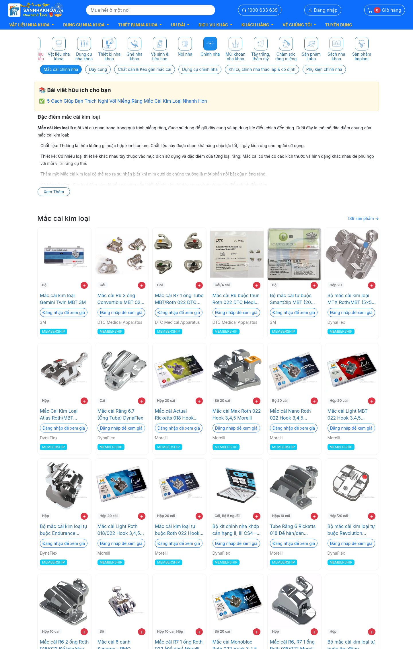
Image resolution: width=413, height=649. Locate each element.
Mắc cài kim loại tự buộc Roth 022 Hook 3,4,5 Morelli (177, 530)
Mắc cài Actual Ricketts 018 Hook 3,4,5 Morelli (174, 414)
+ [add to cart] (84, 285)
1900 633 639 (260, 10)
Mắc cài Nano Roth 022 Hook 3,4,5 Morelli (290, 414)
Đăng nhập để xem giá (63, 312)
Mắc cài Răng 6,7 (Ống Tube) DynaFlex (120, 414)
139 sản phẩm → (363, 218)
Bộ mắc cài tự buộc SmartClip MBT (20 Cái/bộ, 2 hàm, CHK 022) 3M (291, 299)
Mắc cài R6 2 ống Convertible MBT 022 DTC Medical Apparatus (120, 299)
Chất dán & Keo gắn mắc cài (144, 69)
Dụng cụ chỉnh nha (200, 69)
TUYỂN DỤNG (338, 24)
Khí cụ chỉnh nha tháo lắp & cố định (262, 69)
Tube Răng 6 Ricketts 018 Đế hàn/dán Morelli (292, 530)
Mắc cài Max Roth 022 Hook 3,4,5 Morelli (237, 414)
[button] (32, 25)
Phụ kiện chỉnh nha (324, 69)
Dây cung (98, 69)
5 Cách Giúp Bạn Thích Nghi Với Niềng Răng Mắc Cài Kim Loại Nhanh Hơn (127, 101)
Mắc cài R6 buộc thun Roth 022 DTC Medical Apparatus (237, 299)
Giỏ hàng (384, 10)
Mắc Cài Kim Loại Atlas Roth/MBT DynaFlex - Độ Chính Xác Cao (62, 414)
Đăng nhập (323, 10)
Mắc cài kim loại (63, 218)
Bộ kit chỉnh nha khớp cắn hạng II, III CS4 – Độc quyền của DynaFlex (236, 530)
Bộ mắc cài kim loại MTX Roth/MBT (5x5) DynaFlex (350, 299)
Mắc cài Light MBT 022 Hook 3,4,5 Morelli (348, 414)
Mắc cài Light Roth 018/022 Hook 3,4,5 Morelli (119, 530)
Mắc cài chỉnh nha (61, 69)
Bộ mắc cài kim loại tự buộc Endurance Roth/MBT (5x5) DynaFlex (63, 530)
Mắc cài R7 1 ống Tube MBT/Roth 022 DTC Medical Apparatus (179, 299)
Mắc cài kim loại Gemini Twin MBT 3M (63, 299)
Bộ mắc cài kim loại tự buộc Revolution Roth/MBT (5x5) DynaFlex (351, 530)
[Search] (150, 10)
